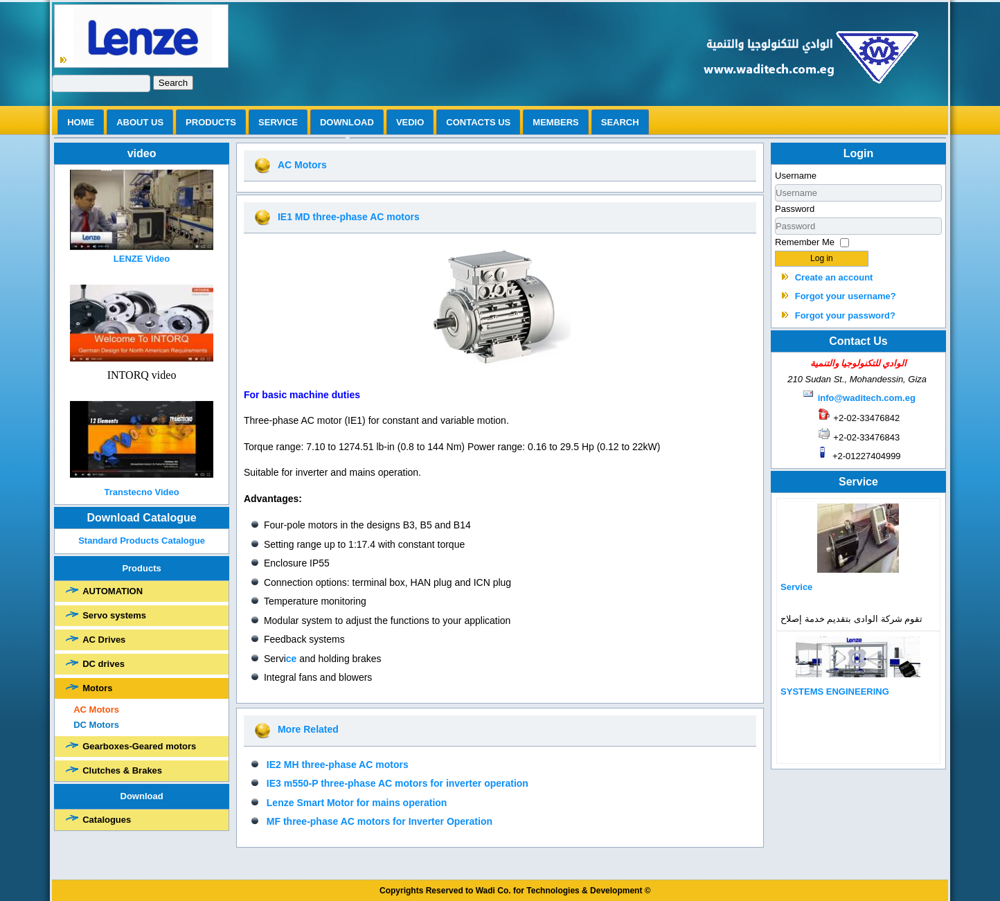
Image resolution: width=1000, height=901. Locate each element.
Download (347, 122)
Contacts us (478, 122)
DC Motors (96, 725)
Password (794, 209)
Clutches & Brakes (122, 770)
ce (291, 658)
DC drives (103, 664)
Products (211, 122)
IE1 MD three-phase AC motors (349, 216)
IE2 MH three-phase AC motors (338, 764)
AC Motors (96, 709)
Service (278, 122)
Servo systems (114, 615)
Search (173, 83)
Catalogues (106, 819)
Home (80, 122)
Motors (97, 688)
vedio (410, 122)
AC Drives (103, 639)
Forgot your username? (845, 296)
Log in (821, 258)
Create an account (834, 277)
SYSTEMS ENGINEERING (834, 691)
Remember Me (804, 242)
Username (795, 175)
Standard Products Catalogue (142, 540)
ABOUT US (139, 122)
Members (555, 122)
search (620, 122)
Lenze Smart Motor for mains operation (357, 802)
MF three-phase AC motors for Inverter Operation (379, 821)
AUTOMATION (112, 591)
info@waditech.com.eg (867, 398)
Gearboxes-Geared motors (139, 746)
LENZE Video (142, 258)
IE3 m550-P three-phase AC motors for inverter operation (397, 783)
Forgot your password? (845, 315)
